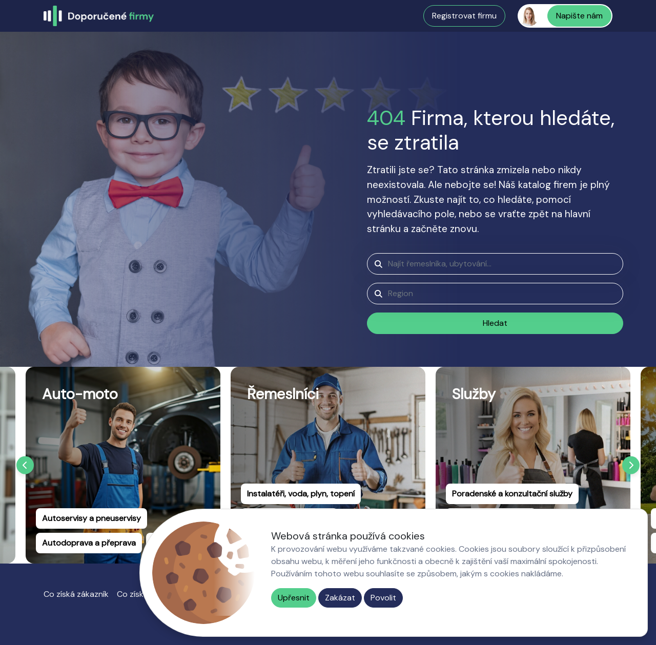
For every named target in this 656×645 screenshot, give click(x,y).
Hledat (495, 323)
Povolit (383, 597)
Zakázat (340, 597)
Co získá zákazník (76, 594)
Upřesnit (294, 597)
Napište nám (579, 15)
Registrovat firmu (464, 15)
